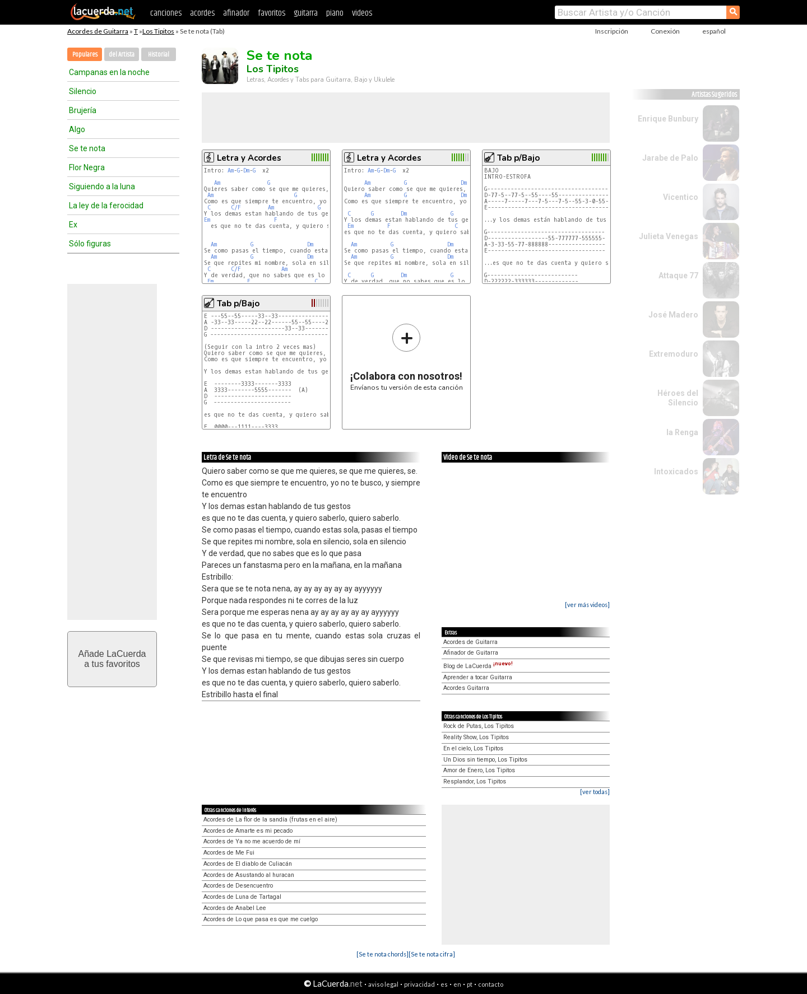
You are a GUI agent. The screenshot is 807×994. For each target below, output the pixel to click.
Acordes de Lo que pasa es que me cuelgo (260, 919)
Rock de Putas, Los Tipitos (478, 726)
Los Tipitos (158, 31)
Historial (158, 54)
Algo (77, 129)
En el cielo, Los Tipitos (473, 748)
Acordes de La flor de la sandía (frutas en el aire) (270, 819)
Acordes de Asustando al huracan (248, 875)
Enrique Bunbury (668, 118)
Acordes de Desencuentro (238, 885)
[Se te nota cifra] (432, 954)
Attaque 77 (678, 275)
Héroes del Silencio (677, 398)
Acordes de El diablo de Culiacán (247, 863)
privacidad (419, 984)
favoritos (271, 13)
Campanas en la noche (109, 72)
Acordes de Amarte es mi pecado (248, 830)
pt (469, 984)
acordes (202, 13)
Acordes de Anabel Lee (234, 908)
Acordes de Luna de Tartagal (242, 896)
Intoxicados (676, 471)
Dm (246, 170)
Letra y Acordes (249, 158)
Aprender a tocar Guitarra (477, 677)
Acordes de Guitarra (97, 31)
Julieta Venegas (668, 236)
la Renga (682, 432)
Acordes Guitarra (466, 688)
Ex (73, 224)
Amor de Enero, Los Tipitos (479, 770)
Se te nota (87, 148)
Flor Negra (87, 167)
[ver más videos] (587, 604)
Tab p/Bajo (518, 158)
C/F (236, 207)
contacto (490, 984)
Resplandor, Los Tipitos (474, 781)
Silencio (82, 91)
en (457, 984)
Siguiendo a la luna (102, 186)
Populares (85, 54)
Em (207, 219)
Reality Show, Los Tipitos (476, 737)
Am (231, 170)
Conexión (665, 31)
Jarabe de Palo (670, 157)
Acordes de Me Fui (228, 852)
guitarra (306, 13)
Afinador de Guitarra (470, 652)
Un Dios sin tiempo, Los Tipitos (485, 759)
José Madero (673, 314)
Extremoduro (673, 353)
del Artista (121, 54)
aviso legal (383, 984)
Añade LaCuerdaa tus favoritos (112, 659)
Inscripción (611, 31)
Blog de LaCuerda (478, 666)
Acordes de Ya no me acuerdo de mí (251, 841)
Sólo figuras (90, 243)
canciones (166, 13)
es (444, 984)
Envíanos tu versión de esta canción (406, 357)
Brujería (82, 110)
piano (335, 13)
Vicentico (680, 197)
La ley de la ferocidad (106, 205)
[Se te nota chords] (382, 954)
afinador (236, 13)
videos (362, 13)
